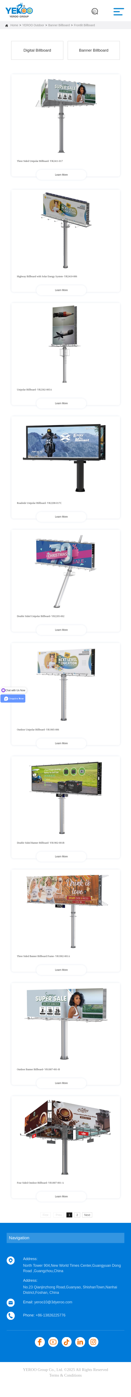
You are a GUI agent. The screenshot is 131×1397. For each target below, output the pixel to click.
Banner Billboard (59, 25)
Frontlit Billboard (84, 25)
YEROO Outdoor (33, 25)
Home (14, 25)
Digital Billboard (37, 50)
